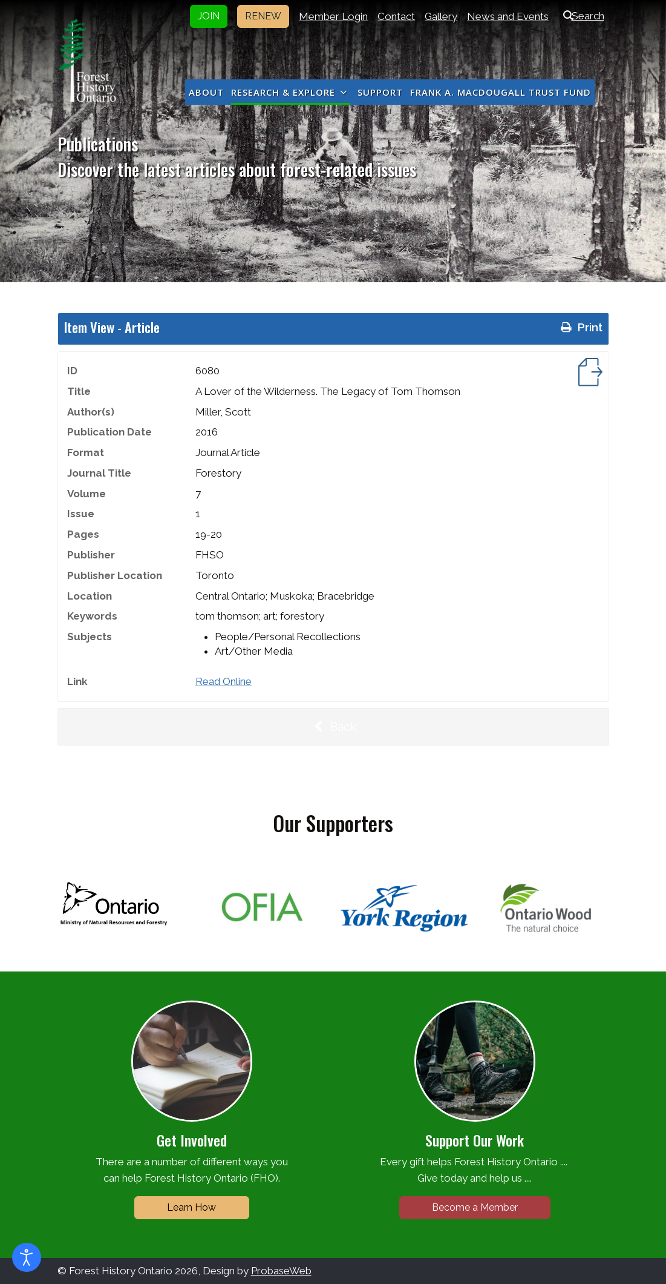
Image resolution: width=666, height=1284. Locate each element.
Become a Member (475, 1207)
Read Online (223, 681)
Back (333, 727)
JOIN (209, 16)
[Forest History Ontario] (87, 60)
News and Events (508, 16)
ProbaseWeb (281, 1271)
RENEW (263, 16)
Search (581, 16)
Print (580, 327)
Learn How (191, 1207)
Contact (396, 16)
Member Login (333, 16)
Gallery (441, 16)
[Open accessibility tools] (26, 1257)
